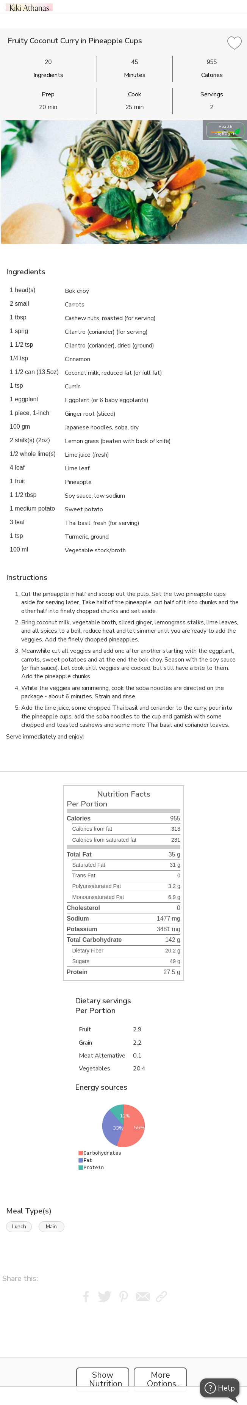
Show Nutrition (105, 1379)
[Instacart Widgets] (123, 1352)
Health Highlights (225, 130)
